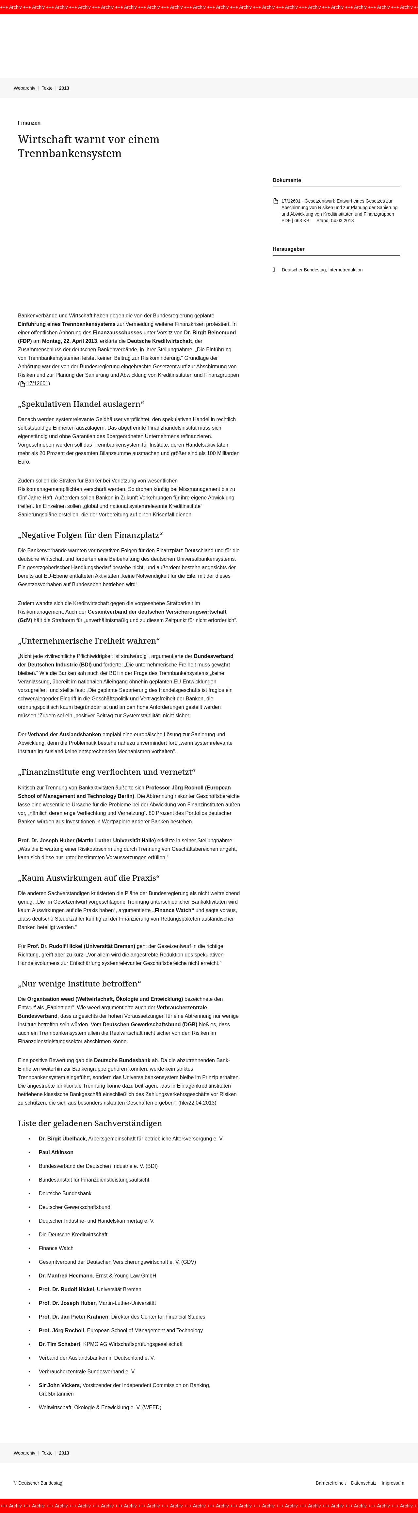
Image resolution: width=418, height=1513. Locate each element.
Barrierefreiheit (331, 1483)
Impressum (393, 1483)
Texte (47, 88)
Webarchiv (24, 88)
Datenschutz (364, 1483)
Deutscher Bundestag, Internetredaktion (322, 269)
